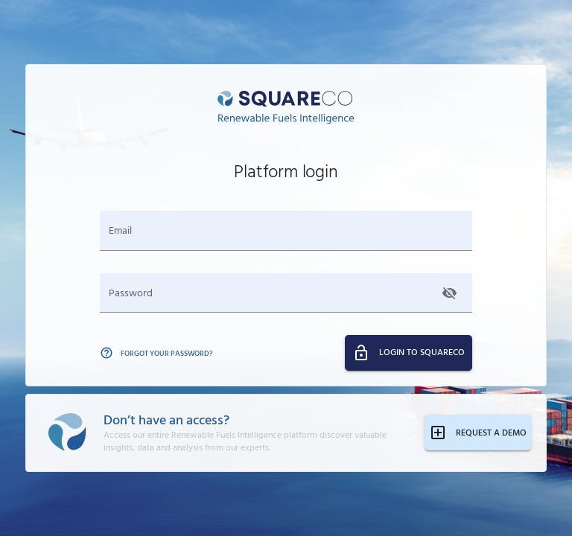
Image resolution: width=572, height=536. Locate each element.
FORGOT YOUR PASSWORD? (156, 353)
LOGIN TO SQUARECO (408, 353)
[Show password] (449, 293)
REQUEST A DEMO (478, 432)
